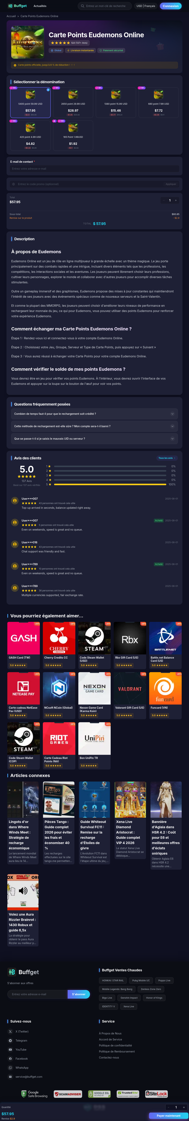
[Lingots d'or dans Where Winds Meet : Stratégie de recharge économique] (23, 823)
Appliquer (171, 184)
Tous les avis (167, 458)
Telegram (17, 1041)
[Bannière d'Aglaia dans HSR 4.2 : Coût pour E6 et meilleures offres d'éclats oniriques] (166, 826)
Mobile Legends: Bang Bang (117, 989)
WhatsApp (18, 1068)
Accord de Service (110, 1039)
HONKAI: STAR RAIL (113, 980)
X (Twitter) (18, 1032)
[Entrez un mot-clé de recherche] (105, 6)
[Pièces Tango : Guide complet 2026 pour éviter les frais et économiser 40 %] (58, 823)
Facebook (17, 1059)
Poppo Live (164, 980)
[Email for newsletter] (37, 994)
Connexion (171, 6)
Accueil (11, 16)
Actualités (40, 6)
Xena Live (128, 1006)
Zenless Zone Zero (151, 989)
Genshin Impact (129, 997)
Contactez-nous (109, 1057)
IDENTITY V (108, 1006)
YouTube (16, 1050)
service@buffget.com (24, 1077)
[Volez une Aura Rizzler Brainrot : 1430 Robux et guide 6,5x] (23, 910)
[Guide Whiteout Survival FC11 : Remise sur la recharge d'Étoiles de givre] (94, 823)
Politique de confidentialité (115, 1045)
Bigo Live (107, 997)
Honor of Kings (154, 997)
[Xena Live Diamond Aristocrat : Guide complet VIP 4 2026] (130, 820)
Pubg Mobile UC (141, 980)
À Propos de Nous (110, 1033)
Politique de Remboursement (117, 1051)
